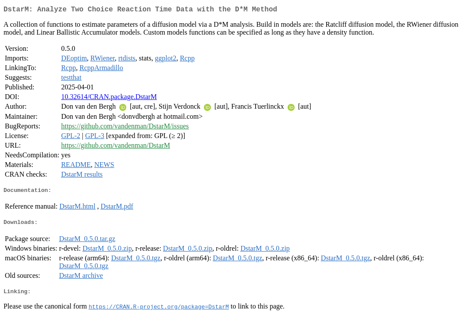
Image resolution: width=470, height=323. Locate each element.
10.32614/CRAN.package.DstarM (109, 98)
